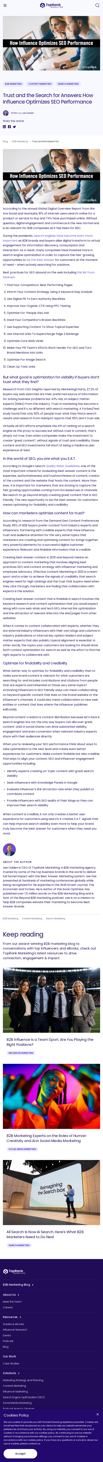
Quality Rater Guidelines (63, 466)
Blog (5, 141)
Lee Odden (28, 113)
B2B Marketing (13, 83)
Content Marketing (39, 83)
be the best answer (40, 260)
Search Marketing (68, 83)
